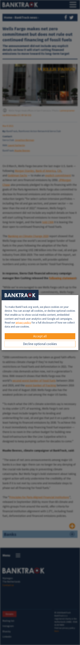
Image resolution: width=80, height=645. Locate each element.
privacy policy (23, 322)
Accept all (40, 336)
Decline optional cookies (40, 344)
